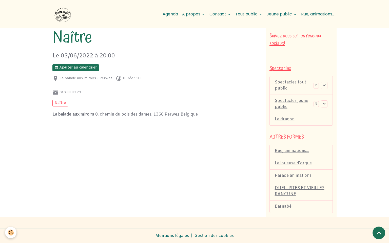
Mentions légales (172, 235)
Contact (218, 14)
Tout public (247, 14)
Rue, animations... (318, 14)
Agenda (170, 14)
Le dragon (285, 119)
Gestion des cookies (214, 235)
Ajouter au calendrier (76, 67)
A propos (191, 14)
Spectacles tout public (290, 85)
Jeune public (280, 14)
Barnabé (283, 206)
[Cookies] (10, 232)
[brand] (63, 14)
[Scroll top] (379, 233)
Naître (60, 103)
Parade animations (293, 175)
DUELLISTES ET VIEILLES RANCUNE (299, 191)
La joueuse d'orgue (293, 163)
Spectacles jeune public (291, 103)
